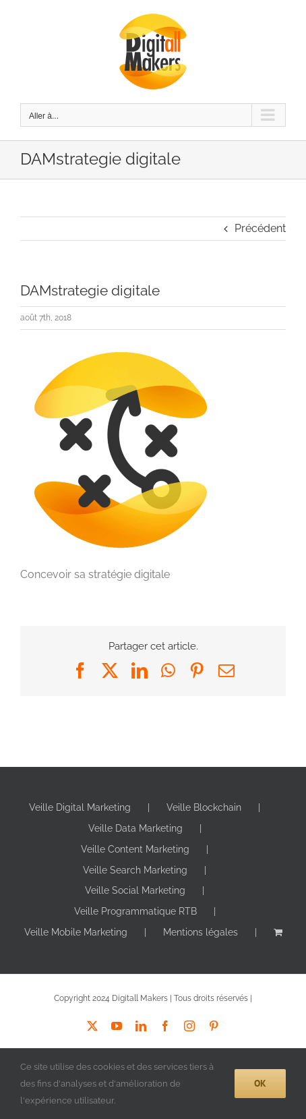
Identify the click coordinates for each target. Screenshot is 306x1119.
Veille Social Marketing (135, 890)
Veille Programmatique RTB (135, 911)
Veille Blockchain (203, 807)
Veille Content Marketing (135, 849)
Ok (260, 1083)
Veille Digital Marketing (80, 807)
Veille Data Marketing (135, 828)
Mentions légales (200, 932)
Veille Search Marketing (135, 870)
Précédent (260, 228)
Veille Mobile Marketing (75, 932)
